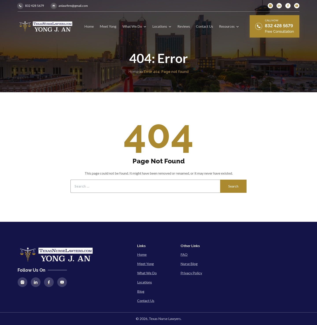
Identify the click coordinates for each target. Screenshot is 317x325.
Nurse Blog (189, 264)
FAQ (184, 254)
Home (133, 72)
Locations (144, 282)
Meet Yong (145, 264)
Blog (140, 291)
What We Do (147, 273)
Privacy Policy (191, 273)
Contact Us (145, 300)
